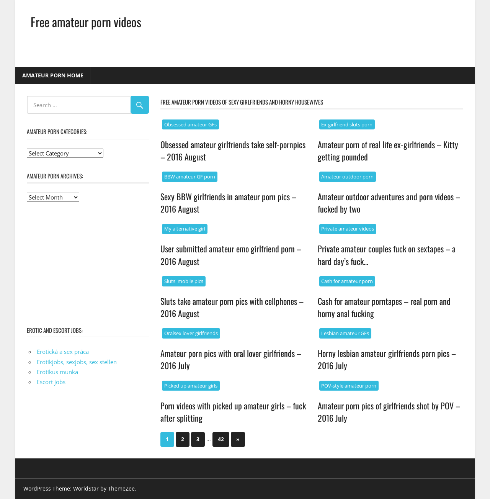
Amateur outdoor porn (347, 176)
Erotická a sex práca (63, 351)
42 (221, 439)
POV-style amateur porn (348, 385)
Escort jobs (51, 382)
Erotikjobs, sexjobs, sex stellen (77, 362)
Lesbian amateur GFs (345, 333)
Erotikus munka (57, 372)
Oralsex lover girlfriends (191, 333)
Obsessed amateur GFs (190, 124)
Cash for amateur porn (347, 281)
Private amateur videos (347, 228)
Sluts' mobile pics (183, 281)
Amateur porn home (52, 75)
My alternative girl (184, 228)
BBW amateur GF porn (189, 176)
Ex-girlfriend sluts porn (346, 124)
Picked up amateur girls (190, 385)
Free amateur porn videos (86, 22)
